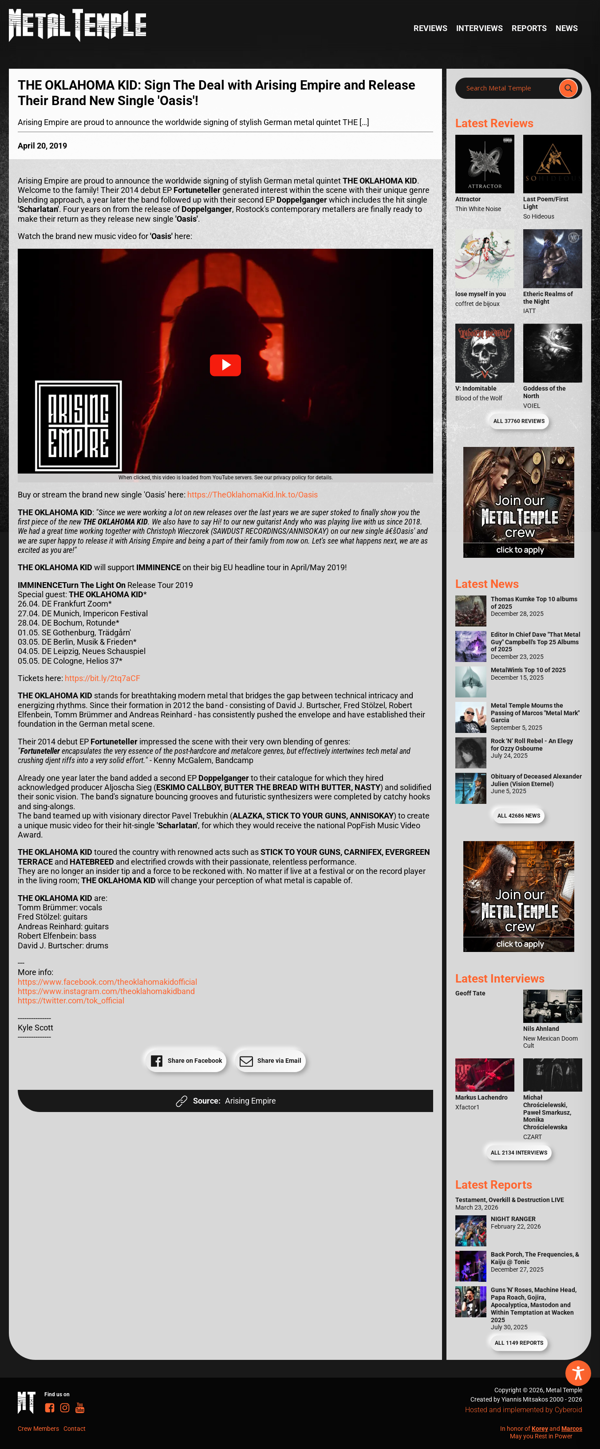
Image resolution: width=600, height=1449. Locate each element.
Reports (529, 28)
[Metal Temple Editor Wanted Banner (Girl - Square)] (518, 555)
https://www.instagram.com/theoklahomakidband (106, 991)
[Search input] (509, 88)
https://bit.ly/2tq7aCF (102, 678)
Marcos (571, 1428)
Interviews (479, 28)
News (567, 28)
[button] (225, 365)
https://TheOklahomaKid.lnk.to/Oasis (252, 494)
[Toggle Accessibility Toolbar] (578, 1373)
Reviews (430, 28)
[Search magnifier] (568, 88)
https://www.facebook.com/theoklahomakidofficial (107, 982)
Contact (74, 1428)
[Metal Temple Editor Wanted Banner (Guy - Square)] (518, 949)
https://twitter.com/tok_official (71, 1000)
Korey (540, 1428)
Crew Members (38, 1428)
